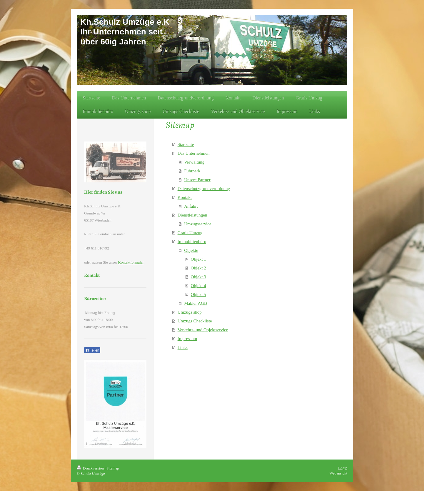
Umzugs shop (190, 312)
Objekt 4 (198, 285)
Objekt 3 (198, 276)
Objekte (191, 250)
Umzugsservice (197, 224)
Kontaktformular (131, 262)
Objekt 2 (198, 268)
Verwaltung (194, 162)
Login (342, 468)
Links (183, 347)
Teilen (92, 350)
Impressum (187, 338)
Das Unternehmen (194, 153)
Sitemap (112, 468)
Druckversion (91, 468)
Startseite (186, 144)
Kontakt (185, 197)
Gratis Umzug (190, 232)
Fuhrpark (192, 171)
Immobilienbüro (192, 241)
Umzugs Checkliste (195, 321)
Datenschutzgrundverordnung (204, 188)
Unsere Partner (197, 179)
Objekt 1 (198, 259)
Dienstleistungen (192, 215)
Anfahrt (191, 206)
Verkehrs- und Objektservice (203, 329)
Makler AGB (195, 303)
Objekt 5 (198, 294)
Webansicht (338, 473)
